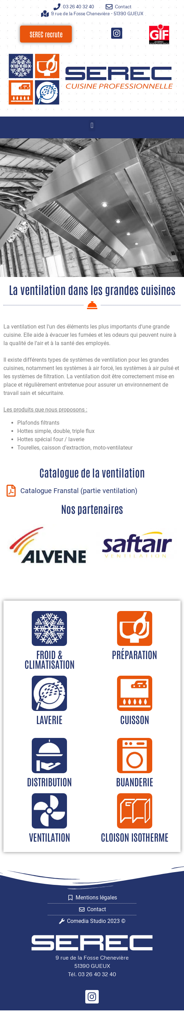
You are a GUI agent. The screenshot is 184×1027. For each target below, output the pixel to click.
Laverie (49, 719)
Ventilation (49, 837)
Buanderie (134, 781)
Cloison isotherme (134, 837)
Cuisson (134, 719)
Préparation (134, 654)
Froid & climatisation (50, 659)
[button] (92, 125)
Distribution (49, 781)
